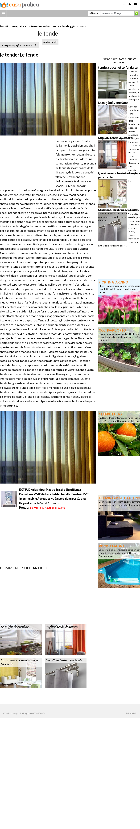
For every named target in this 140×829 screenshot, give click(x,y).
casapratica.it (20, 26)
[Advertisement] (37, 22)
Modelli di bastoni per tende (64, 660)
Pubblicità (131, 713)
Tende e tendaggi (62, 26)
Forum (94, 13)
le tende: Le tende (19, 54)
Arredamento (40, 26)
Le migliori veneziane (15, 627)
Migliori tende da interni (62, 627)
